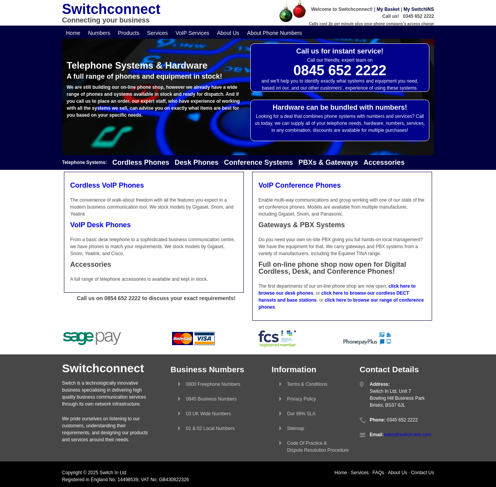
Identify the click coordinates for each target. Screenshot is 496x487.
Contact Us (422, 472)
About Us (228, 33)
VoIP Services (192, 33)
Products (128, 33)
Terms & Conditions (307, 384)
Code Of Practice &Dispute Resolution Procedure (318, 446)
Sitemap (295, 428)
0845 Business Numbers (211, 399)
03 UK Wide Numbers (208, 413)
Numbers (99, 33)
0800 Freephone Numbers (213, 384)
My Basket (388, 9)
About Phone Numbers (274, 33)
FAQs (378, 472)
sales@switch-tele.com (407, 434)
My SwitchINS (418, 9)
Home (73, 33)
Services (157, 33)
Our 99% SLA (301, 413)
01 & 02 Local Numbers (210, 428)
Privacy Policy (301, 399)
